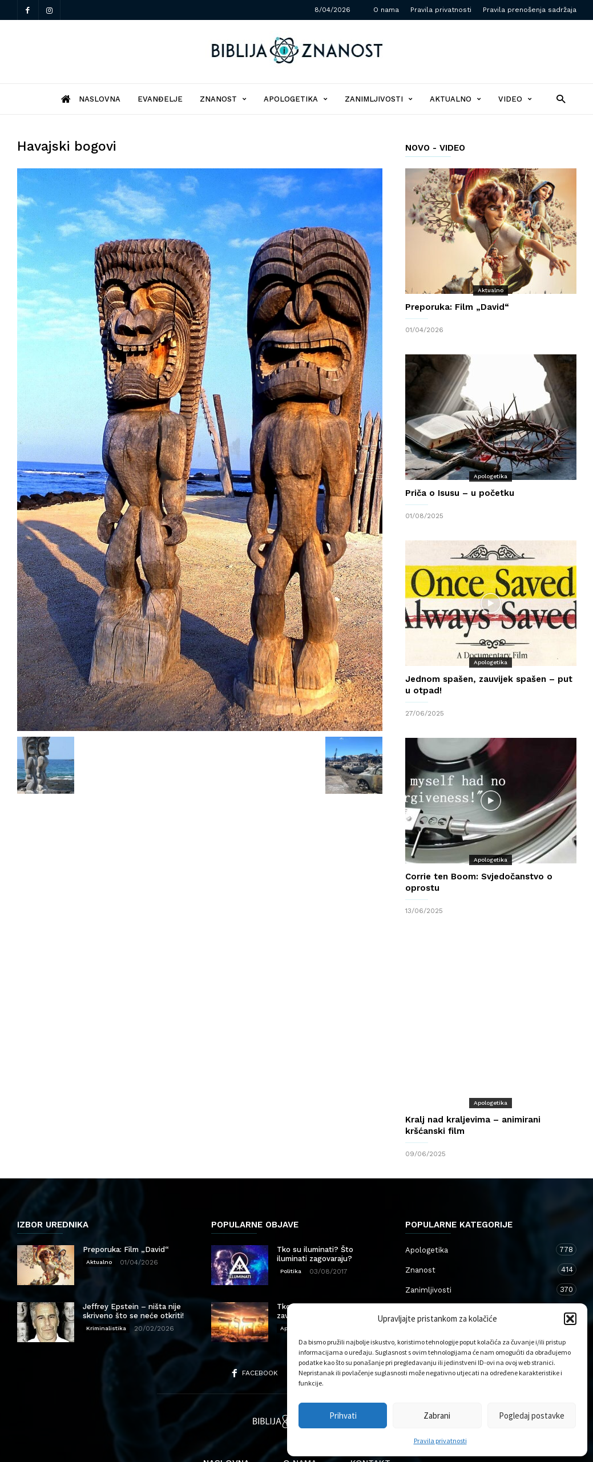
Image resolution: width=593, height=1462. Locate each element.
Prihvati (343, 1415)
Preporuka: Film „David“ (457, 307)
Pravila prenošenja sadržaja (529, 10)
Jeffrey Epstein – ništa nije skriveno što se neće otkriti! (133, 1265)
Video (515, 99)
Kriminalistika (106, 1282)
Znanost (223, 99)
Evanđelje (160, 99)
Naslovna (226, 1417)
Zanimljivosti (379, 99)
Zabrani (436, 1415)
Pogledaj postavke (531, 1415)
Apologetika (296, 99)
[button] (570, 1318)
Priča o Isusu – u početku (459, 493)
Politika (290, 1225)
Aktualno (455, 99)
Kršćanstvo (479, 1284)
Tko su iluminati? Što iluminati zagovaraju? (315, 1208)
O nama (386, 10)
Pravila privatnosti (440, 1440)
